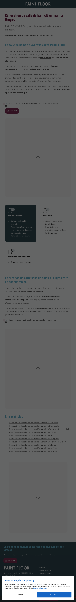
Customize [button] (20, 594)
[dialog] (38, 588)
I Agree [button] (54, 595)
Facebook (43, 588)
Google (35, 588)
